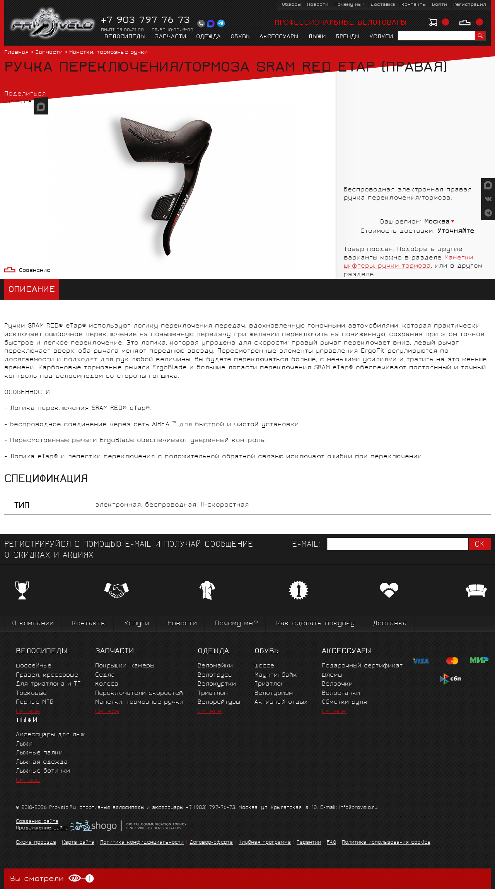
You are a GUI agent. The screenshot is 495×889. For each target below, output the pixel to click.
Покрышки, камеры (124, 666)
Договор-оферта (211, 843)
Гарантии (309, 843)
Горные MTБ (34, 702)
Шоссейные (33, 666)
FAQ (331, 843)
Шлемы (332, 675)
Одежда (208, 37)
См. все (28, 712)
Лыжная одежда (42, 762)
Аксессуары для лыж (50, 735)
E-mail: (306, 545)
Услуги (381, 37)
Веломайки (215, 666)
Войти (439, 5)
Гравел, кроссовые (47, 675)
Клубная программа (265, 843)
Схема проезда (36, 843)
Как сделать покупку (315, 623)
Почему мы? (349, 5)
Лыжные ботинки (43, 771)
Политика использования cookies (386, 843)
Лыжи (317, 37)
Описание (31, 290)
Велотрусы (215, 675)
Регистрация (469, 5)
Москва (437, 222)
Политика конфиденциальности (142, 843)
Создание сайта (37, 822)
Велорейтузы (219, 702)
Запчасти (170, 37)
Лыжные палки (39, 753)
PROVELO (53, 23)
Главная (16, 52)
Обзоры (291, 5)
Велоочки (337, 684)
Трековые (31, 693)
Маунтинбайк (275, 675)
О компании (33, 623)
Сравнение (34, 271)
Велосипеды (124, 37)
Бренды (348, 37)
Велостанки (341, 693)
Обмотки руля (344, 702)
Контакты (413, 5)
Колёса (106, 684)
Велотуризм (273, 693)
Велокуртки (217, 684)
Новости (317, 5)
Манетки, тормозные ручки (108, 52)
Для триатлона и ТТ (48, 684)
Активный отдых (280, 702)
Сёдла (105, 675)
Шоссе (264, 666)
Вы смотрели (52, 878)
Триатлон (213, 693)
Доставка (382, 5)
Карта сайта (78, 843)
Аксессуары (279, 37)
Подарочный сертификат (362, 666)
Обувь (240, 37)
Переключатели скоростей (139, 693)
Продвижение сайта (42, 829)
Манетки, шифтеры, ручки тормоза (409, 262)
